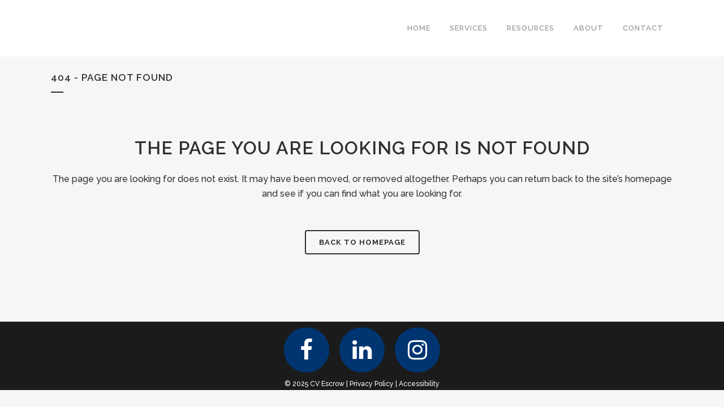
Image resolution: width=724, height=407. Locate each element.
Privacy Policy (372, 384)
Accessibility (419, 384)
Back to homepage (362, 242)
